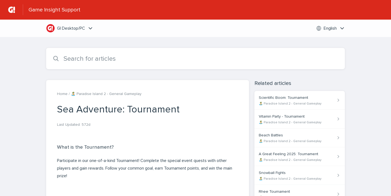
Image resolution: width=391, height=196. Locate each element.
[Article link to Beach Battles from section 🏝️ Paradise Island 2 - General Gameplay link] (299, 137)
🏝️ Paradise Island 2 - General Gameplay (106, 93)
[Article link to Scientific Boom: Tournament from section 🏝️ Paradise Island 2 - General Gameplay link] (299, 100)
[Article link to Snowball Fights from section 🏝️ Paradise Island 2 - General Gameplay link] (299, 175)
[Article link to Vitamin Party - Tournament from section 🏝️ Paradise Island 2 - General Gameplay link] (299, 119)
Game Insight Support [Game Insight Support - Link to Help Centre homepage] (54, 10)
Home (62, 93)
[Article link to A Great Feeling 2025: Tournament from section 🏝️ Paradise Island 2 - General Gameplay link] (299, 156)
